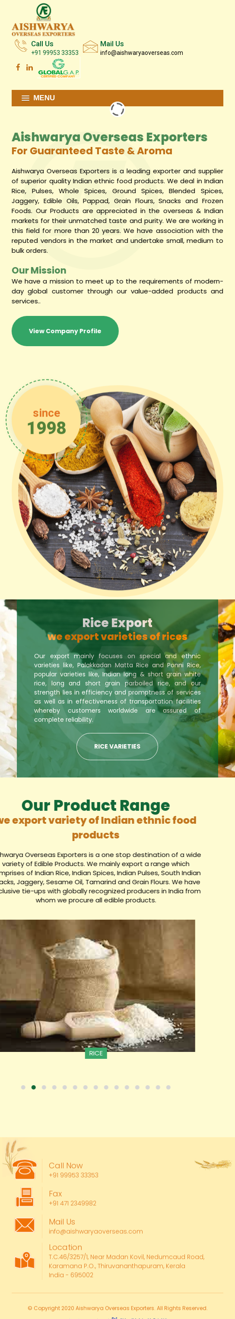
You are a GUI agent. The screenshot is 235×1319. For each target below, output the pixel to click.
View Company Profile (61, 331)
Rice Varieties (117, 746)
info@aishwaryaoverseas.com (141, 52)
